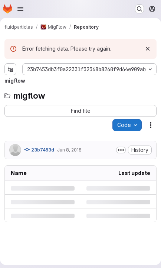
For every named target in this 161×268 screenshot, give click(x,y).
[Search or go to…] (139, 8)
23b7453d (39, 150)
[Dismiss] (147, 48)
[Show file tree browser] (10, 69)
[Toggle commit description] (121, 150)
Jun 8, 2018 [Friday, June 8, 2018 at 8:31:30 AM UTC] (69, 150)
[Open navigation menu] (20, 9)
